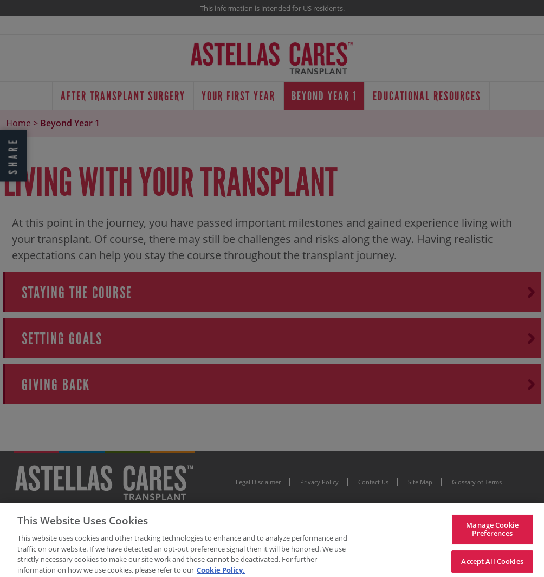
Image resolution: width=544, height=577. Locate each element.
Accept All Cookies (492, 563)
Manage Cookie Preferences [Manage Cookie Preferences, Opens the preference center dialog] (492, 531)
